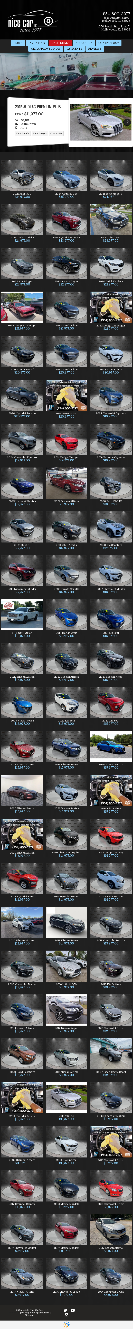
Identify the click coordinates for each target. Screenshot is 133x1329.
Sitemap (29, 1315)
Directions (44, 1312)
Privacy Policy (29, 1312)
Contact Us (14, 1312)
